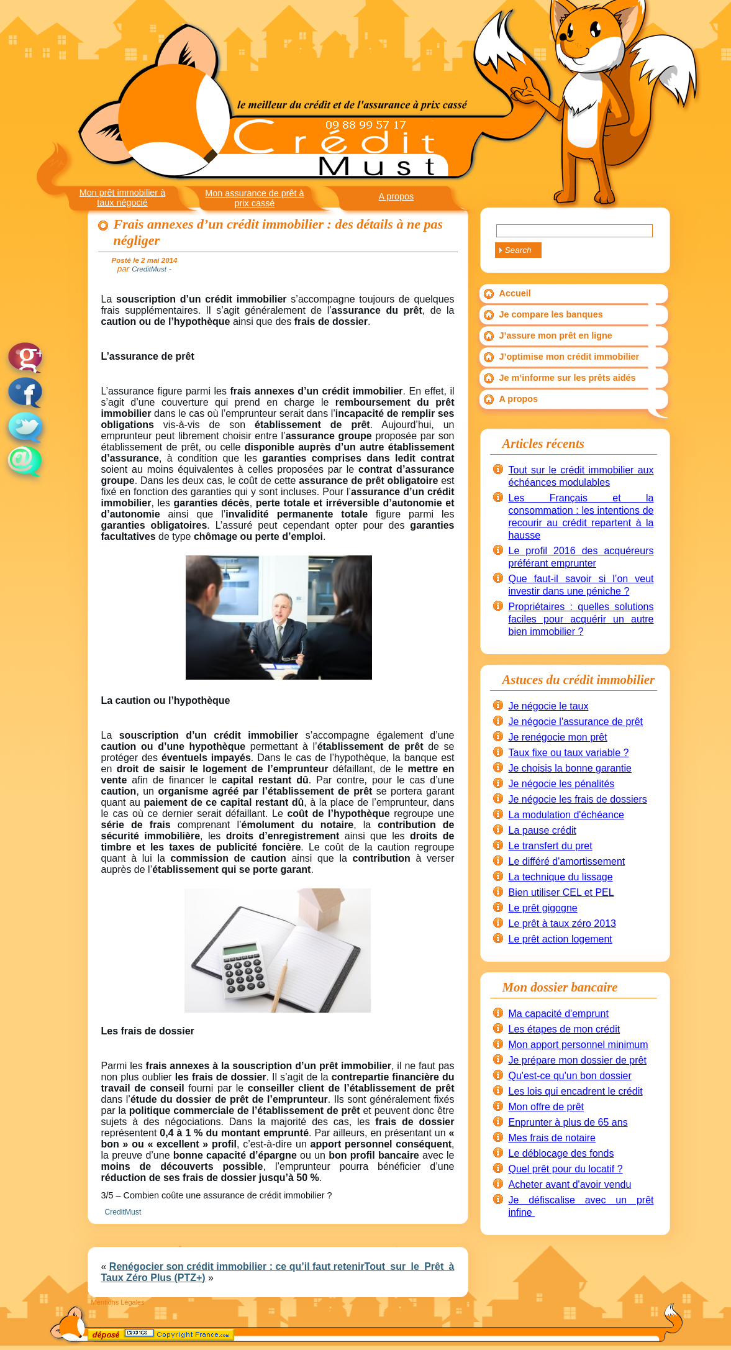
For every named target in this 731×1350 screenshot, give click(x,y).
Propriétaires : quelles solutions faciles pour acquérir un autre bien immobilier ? (581, 619)
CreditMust (123, 1212)
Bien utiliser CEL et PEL (561, 892)
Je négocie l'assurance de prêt (576, 721)
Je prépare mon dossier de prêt (578, 1060)
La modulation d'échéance (566, 815)
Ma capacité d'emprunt (559, 1013)
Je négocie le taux (549, 706)
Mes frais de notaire (552, 1138)
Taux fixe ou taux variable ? (569, 752)
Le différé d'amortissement (567, 861)
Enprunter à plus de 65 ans (568, 1122)
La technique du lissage (561, 877)
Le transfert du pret (551, 846)
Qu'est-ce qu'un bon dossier (570, 1075)
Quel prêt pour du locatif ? (566, 1169)
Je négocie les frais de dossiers (578, 799)
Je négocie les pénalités (562, 783)
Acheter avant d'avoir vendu (570, 1184)
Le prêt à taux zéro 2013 (562, 923)
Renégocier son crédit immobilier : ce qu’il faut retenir (237, 1266)
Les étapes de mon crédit (564, 1029)
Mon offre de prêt (546, 1106)
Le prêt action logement (560, 939)
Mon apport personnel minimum (578, 1044)
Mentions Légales (118, 1302)
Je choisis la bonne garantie (570, 768)
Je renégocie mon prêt (558, 737)
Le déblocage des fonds (561, 1153)
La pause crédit (542, 830)
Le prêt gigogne (543, 908)
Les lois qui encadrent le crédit (576, 1091)
